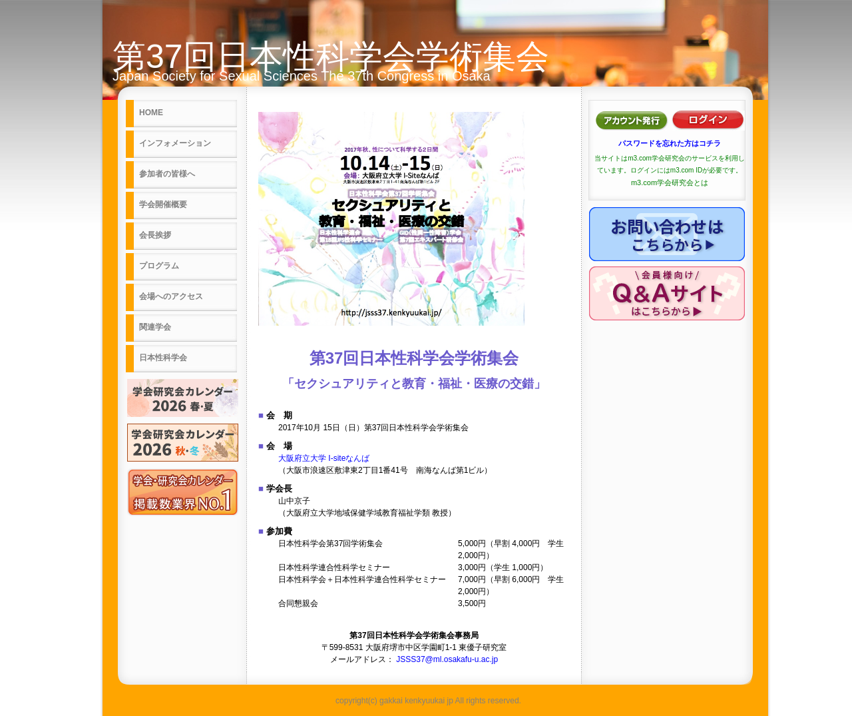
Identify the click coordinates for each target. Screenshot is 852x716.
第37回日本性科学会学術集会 (330, 56)
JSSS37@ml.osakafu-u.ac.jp (447, 659)
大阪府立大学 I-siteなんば (323, 458)
